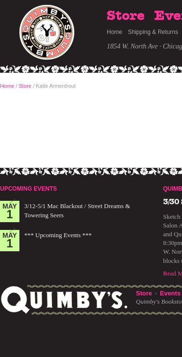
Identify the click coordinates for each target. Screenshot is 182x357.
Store (126, 16)
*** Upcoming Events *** (58, 235)
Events (170, 293)
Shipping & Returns (153, 32)
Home (114, 32)
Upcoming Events (28, 188)
